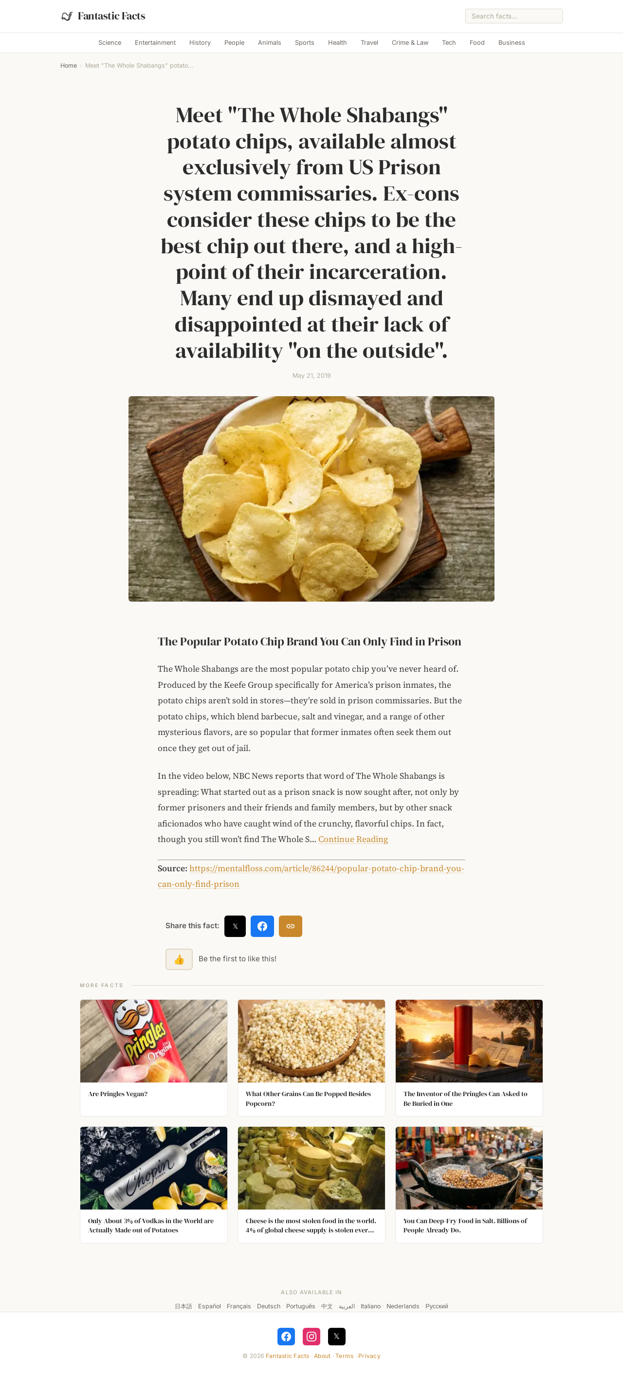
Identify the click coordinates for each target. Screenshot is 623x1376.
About (322, 1355)
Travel (369, 42)
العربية (347, 1306)
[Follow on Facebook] (286, 1336)
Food (477, 42)
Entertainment (155, 42)
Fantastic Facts (288, 1355)
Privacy (369, 1355)
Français (239, 1306)
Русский (436, 1306)
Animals (269, 42)
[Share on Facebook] (262, 926)
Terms (344, 1355)
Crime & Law (410, 42)
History (200, 42)
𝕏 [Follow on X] (336, 1336)
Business (511, 42)
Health (337, 42)
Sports (304, 42)
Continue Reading (353, 839)
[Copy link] (290, 926)
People (234, 42)
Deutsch (268, 1306)
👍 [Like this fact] (179, 959)
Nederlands (403, 1306)
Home (68, 65)
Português (300, 1306)
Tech (449, 42)
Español (209, 1306)
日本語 (183, 1306)
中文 (327, 1306)
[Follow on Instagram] (311, 1336)
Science (109, 42)
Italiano (371, 1306)
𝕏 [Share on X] (235, 926)
